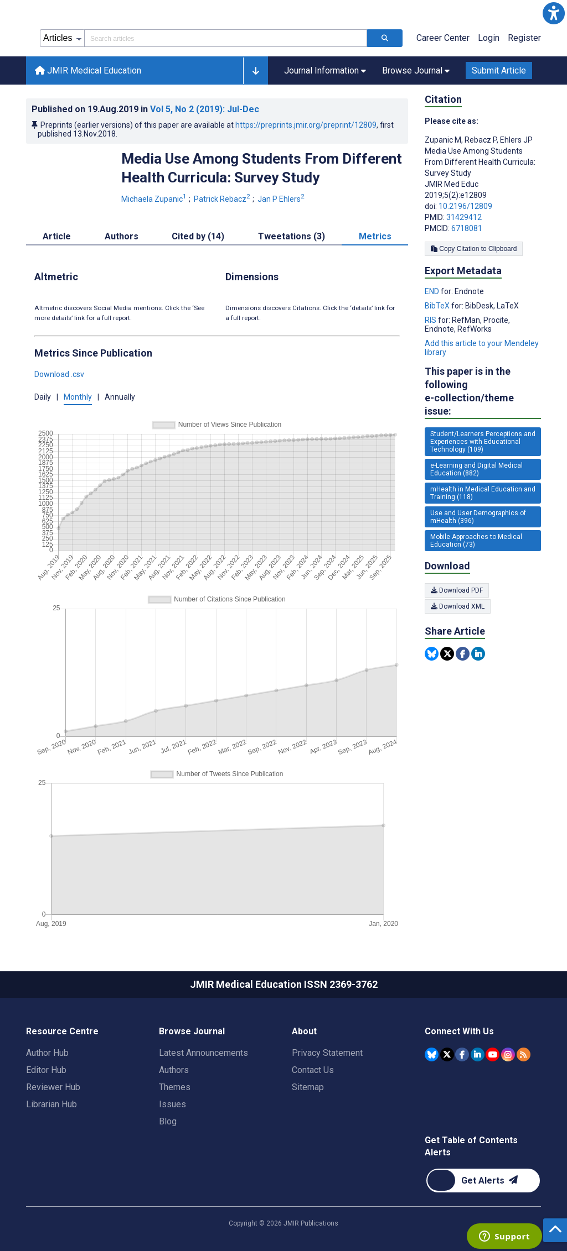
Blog (168, 1121)
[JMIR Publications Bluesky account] (432, 1054)
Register (524, 38)
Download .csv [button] (59, 374)
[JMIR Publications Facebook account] (462, 1054)
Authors (174, 1070)
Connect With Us (459, 1031)
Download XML (457, 606)
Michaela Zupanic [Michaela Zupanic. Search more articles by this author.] (154, 199)
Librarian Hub (51, 1104)
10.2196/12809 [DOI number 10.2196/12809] (465, 206)
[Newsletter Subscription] (483, 1180)
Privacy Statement (327, 1053)
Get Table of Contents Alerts (471, 1146)
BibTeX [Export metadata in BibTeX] (438, 305)
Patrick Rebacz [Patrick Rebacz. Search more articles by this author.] (223, 199)
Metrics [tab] (375, 236)
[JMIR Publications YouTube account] (492, 1054)
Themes (174, 1087)
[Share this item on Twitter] (447, 654)
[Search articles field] (225, 38)
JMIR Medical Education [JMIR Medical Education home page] (88, 70)
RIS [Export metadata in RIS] (431, 320)
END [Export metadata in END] (433, 291)
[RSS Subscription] (523, 1054)
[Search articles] (385, 38)
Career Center (443, 38)
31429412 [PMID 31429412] (464, 217)
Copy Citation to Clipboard (474, 249)
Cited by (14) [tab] (198, 236)
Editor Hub (46, 1070)
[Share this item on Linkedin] (478, 654)
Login (488, 38)
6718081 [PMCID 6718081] (466, 228)
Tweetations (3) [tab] (291, 236)
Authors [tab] (121, 236)
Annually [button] (120, 396)
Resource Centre (62, 1031)
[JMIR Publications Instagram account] (508, 1054)
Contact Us (313, 1070)
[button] (554, 13)
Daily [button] (42, 396)
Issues (172, 1104)
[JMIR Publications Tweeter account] (447, 1054)
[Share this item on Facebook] (463, 654)
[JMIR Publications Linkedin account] (477, 1054)
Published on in (145, 109)
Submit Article (499, 70)
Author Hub (47, 1053)
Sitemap (308, 1087)
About (304, 1031)
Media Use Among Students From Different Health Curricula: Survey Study (261, 168)
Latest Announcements (203, 1053)
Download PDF (457, 590)
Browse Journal (192, 1031)
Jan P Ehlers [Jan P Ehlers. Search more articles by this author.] (281, 199)
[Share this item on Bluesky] (432, 654)
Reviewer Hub (53, 1087)
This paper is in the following (483, 391)
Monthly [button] (78, 396)
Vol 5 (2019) (204, 109)
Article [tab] (57, 236)
